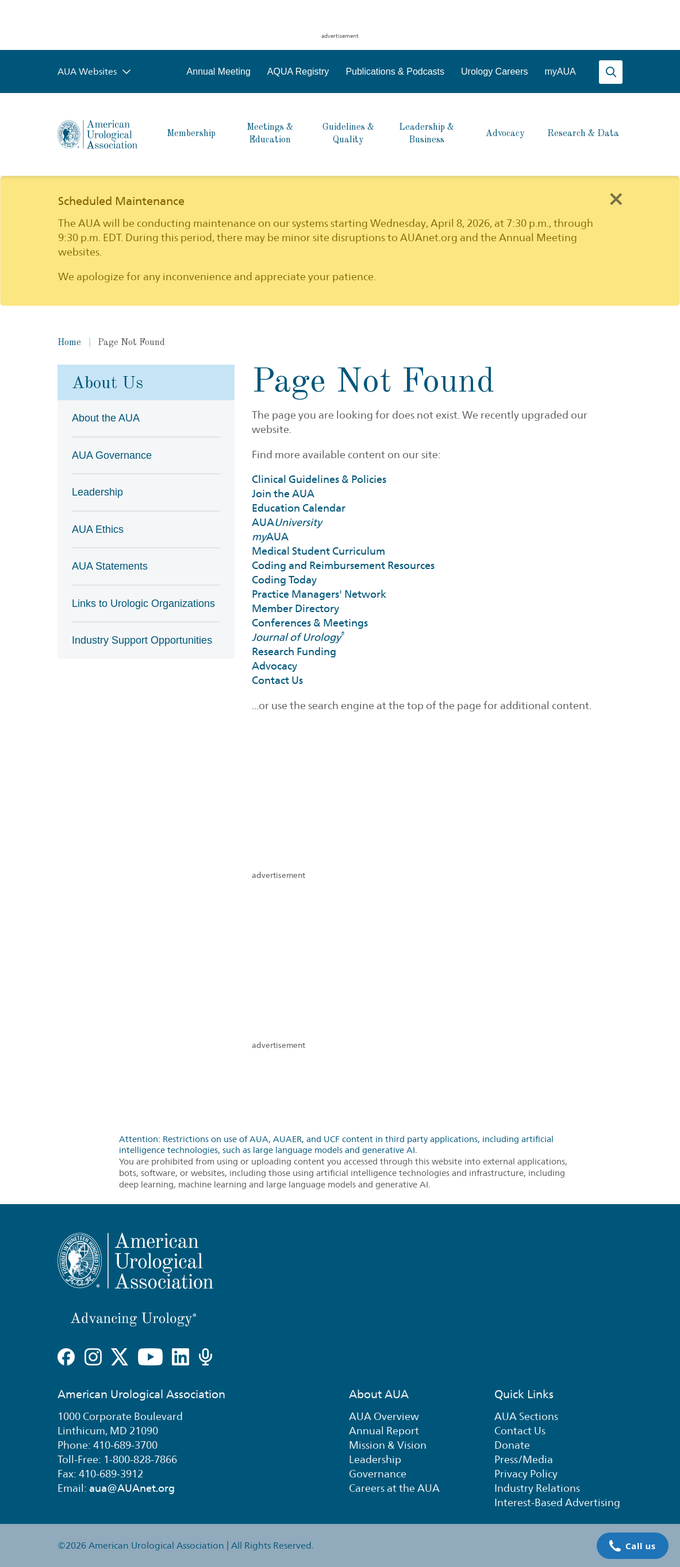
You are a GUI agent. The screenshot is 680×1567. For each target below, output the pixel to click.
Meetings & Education (270, 134)
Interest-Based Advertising (557, 1502)
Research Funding (294, 651)
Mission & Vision (388, 1445)
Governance (377, 1474)
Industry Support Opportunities (142, 640)
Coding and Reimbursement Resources (343, 565)
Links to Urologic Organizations (143, 603)
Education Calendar (298, 508)
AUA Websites (94, 71)
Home (69, 342)
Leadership (97, 492)
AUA (287, 522)
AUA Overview (384, 1416)
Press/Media (523, 1459)
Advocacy (505, 133)
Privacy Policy (526, 1474)
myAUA (560, 71)
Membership (191, 133)
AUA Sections (526, 1416)
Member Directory (295, 608)
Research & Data (583, 133)
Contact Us (277, 680)
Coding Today (284, 580)
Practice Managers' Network (319, 594)
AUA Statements (110, 566)
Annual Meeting (219, 71)
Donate (512, 1445)
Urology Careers (494, 71)
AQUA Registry (298, 71)
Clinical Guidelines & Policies (319, 479)
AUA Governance (112, 455)
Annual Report (384, 1431)
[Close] (615, 198)
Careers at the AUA (394, 1488)
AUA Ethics (98, 529)
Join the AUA (283, 493)
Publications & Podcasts (394, 71)
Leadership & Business (426, 134)
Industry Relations (537, 1488)
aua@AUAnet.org (132, 1488)
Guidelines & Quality (348, 134)
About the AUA (106, 418)
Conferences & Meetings (310, 623)
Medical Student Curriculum (318, 551)
